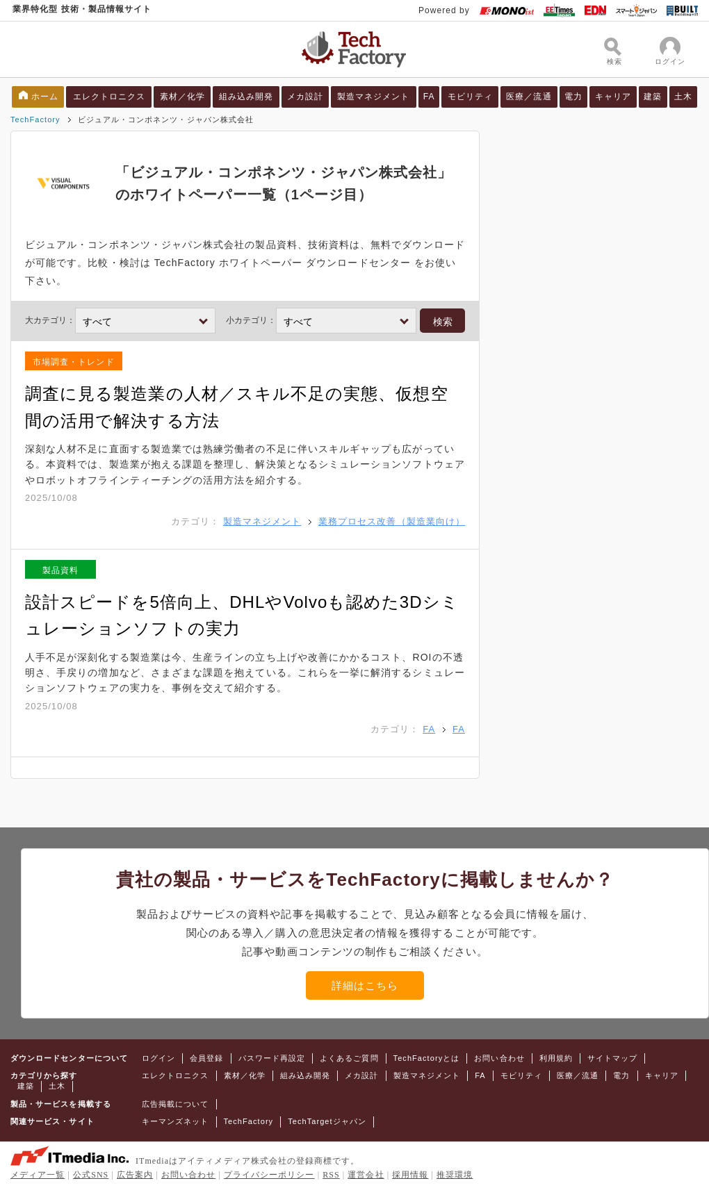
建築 (653, 96)
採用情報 (410, 1175)
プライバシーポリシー (269, 1175)
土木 (683, 96)
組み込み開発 (246, 96)
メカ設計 (305, 96)
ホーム (44, 96)
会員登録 (206, 1058)
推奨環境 (455, 1175)
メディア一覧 (37, 1175)
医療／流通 (528, 96)
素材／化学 (182, 96)
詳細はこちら (365, 985)
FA (429, 96)
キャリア (613, 96)
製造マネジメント (373, 96)
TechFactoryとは (426, 1058)
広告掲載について (175, 1104)
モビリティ (470, 96)
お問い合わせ (499, 1058)
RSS (331, 1175)
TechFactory (35, 119)
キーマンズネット (175, 1121)
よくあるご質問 (349, 1058)
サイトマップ (612, 1058)
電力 (573, 96)
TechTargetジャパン (327, 1121)
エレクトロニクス (109, 96)
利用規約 (556, 1058)
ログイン (158, 1058)
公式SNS (90, 1175)
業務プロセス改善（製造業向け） (391, 521)
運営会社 (366, 1175)
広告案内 (135, 1175)
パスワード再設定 (272, 1058)
